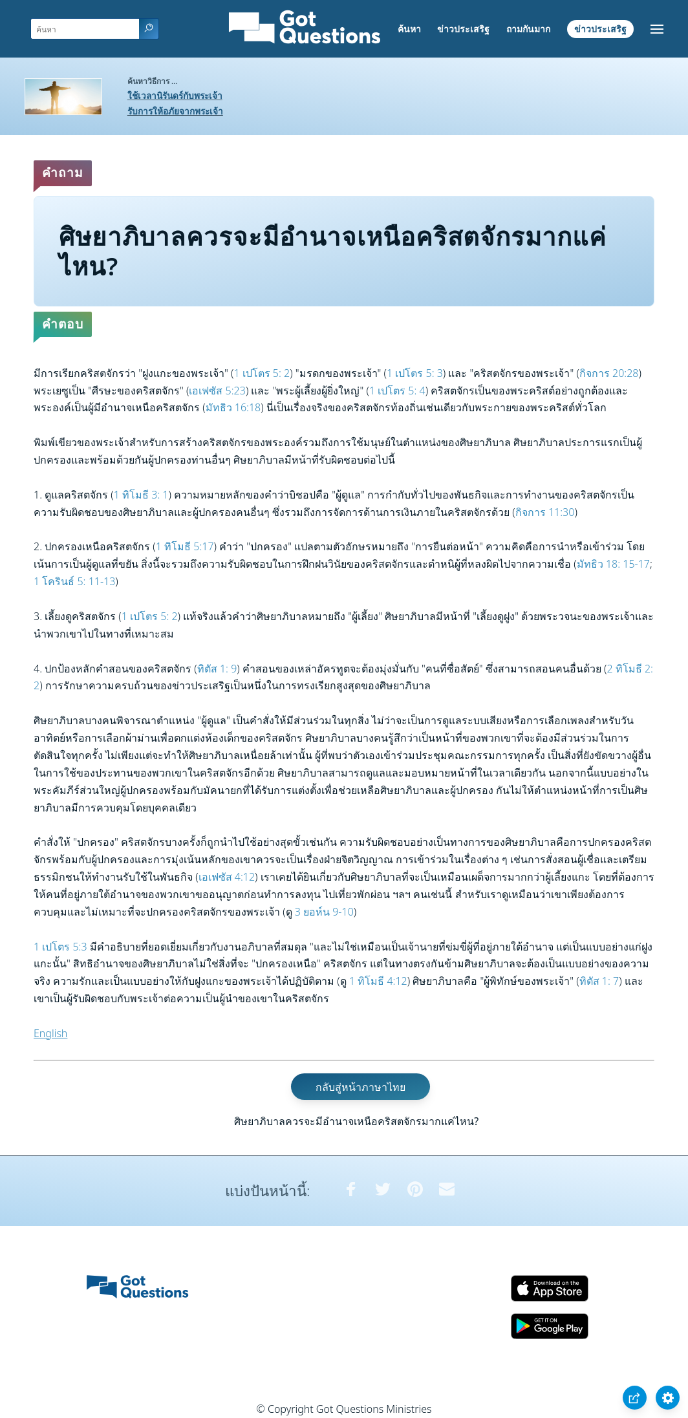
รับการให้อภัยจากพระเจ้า (175, 111)
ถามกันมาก (528, 29)
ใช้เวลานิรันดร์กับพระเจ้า (174, 95)
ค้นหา (409, 29)
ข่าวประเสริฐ (463, 29)
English (50, 1033)
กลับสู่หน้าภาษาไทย (360, 1087)
